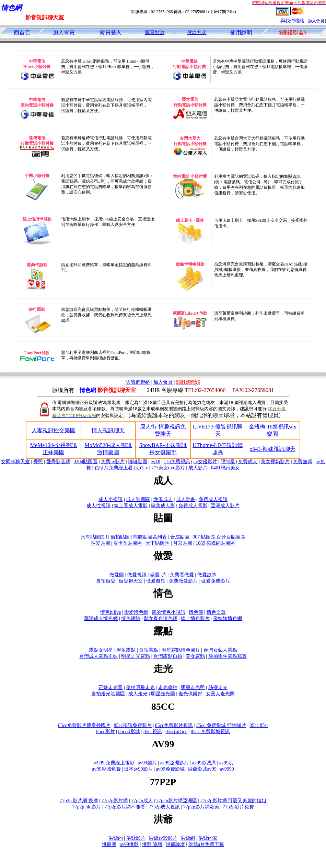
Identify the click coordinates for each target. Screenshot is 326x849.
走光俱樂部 (190, 693)
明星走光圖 (163, 693)
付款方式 (196, 32)
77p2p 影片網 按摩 (79, 800)
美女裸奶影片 (275, 461)
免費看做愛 (182, 574)
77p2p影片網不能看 (124, 806)
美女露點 (195, 656)
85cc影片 (105, 731)
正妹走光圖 (110, 687)
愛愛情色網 (136, 612)
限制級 (228, 461)
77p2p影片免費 (238, 806)
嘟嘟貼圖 (137, 461)
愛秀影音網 (58, 461)
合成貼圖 (179, 537)
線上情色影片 (195, 618)
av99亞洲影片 (174, 762)
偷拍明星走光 (140, 687)
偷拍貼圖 (120, 537)
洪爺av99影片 (163, 838)
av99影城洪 (204, 762)
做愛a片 (158, 574)
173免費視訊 (177, 461)
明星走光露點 (135, 656)
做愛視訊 (137, 574)
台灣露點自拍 (167, 656)
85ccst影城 (129, 731)
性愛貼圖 (100, 543)
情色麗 (196, 612)
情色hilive (110, 612)
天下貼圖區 (157, 543)
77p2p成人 (142, 800)
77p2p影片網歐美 (201, 806)
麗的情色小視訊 (168, 612)
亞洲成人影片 (225, 505)
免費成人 (247, 461)
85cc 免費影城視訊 (210, 731)
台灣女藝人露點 (220, 650)
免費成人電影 (192, 505)
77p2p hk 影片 (86, 806)
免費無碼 (302, 461)
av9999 (227, 769)
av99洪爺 (129, 844)
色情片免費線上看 (113, 467)
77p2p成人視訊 (164, 806)
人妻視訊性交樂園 (53, 430)
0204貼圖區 (85, 461)
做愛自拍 (155, 581)
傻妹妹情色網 (227, 618)
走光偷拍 (167, 687)
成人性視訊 (98, 505)
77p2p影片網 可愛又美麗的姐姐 (233, 800)
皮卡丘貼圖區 (127, 543)
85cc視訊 (152, 731)
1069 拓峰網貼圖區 (215, 543)
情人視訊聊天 (108, 430)
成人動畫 (185, 499)
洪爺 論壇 (152, 844)
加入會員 (316, 21)
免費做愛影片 (183, 581)
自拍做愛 (105, 581)
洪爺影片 (135, 838)
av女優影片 (205, 461)
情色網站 (130, 618)
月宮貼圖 (182, 543)
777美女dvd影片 (168, 467)
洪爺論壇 (175, 844)
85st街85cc (176, 731)
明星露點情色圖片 (181, 650)
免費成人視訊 (213, 499)
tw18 (155, 461)
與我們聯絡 (292, 20)
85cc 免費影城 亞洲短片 (221, 725)
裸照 (38, 461)
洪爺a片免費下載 (206, 844)
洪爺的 (115, 838)
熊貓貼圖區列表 (150, 537)
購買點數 (154, 32)
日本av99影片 (138, 769)
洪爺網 (188, 838)
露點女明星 (101, 650)
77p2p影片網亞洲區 (176, 800)
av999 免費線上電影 (114, 762)
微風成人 (163, 499)
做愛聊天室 (131, 581)
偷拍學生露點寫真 (227, 656)
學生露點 (126, 650)
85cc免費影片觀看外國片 (84, 725)
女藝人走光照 (220, 693)
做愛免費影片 (215, 581)
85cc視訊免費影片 (133, 725)
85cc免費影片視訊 (174, 725)
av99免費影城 (170, 769)
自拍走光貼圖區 (108, 693)
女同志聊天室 (15, 461)
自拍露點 (148, 650)
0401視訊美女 (225, 467)
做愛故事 (207, 574)
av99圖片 (147, 762)
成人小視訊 (110, 499)
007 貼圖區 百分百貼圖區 (219, 537)
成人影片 (198, 467)
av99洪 (226, 762)
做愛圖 (116, 574)
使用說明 (241, 32)
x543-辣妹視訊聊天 (272, 449)
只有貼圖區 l (94, 537)
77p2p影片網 (114, 800)
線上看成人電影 (131, 505)
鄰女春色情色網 (160, 618)
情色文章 (216, 612)
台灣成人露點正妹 (98, 656)
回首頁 (22, 32)
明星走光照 (193, 687)
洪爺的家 (208, 838)
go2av (142, 467)
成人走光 (138, 693)
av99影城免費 (106, 769)
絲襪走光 (218, 687)
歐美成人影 (163, 505)
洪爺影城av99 (202, 769)
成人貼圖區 (138, 499)
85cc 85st (258, 725)
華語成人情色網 (101, 618)
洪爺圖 (109, 844)
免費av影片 (113, 461)
